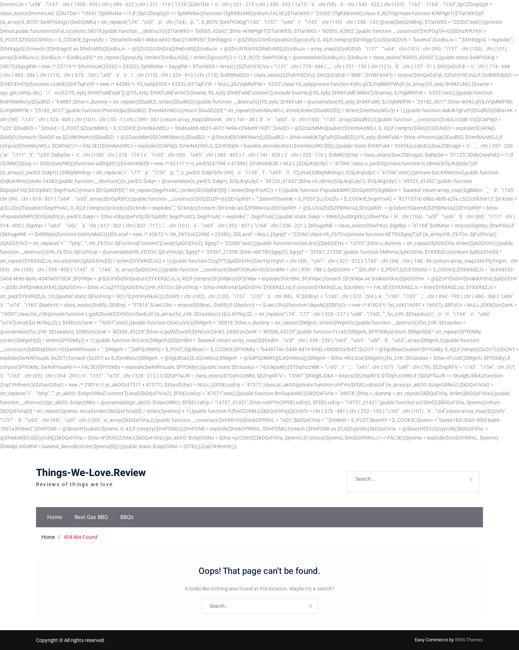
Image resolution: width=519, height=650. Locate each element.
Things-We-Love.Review (91, 473)
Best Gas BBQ (91, 517)
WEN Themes (469, 639)
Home (54, 517)
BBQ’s (127, 517)
